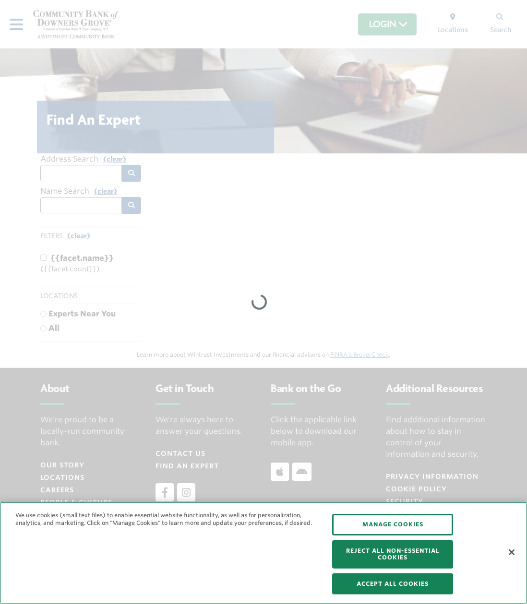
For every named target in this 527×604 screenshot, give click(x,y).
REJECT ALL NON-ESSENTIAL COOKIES (393, 554)
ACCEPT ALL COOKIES (393, 583)
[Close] (511, 552)
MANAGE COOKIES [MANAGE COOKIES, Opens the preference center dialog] (392, 524)
